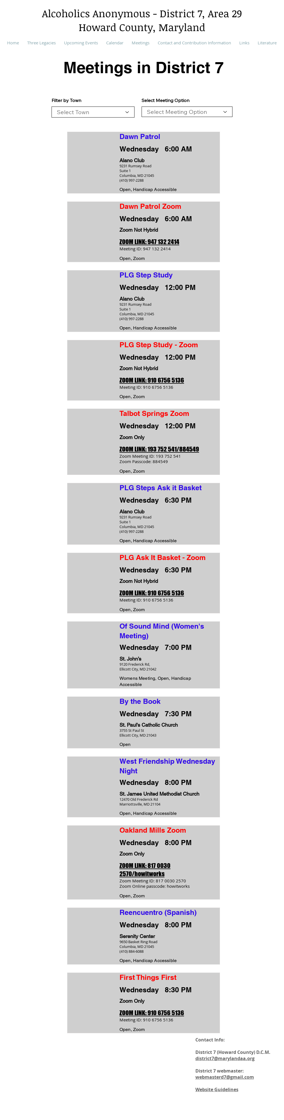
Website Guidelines (216, 1089)
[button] (140, 43)
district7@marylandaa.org (225, 1058)
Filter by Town (66, 100)
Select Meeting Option (165, 100)
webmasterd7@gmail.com (224, 1077)
